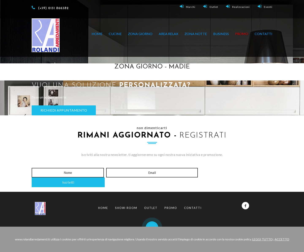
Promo (170, 198)
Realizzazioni (238, 6)
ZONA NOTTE (196, 34)
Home (97, 34)
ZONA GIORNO (140, 34)
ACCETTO (282, 239)
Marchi (187, 6)
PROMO (241, 34)
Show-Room (126, 198)
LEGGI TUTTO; (262, 239)
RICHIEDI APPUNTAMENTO (64, 110)
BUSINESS (221, 34)
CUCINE (115, 34)
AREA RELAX (168, 34)
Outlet (210, 6)
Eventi (265, 6)
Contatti (263, 34)
